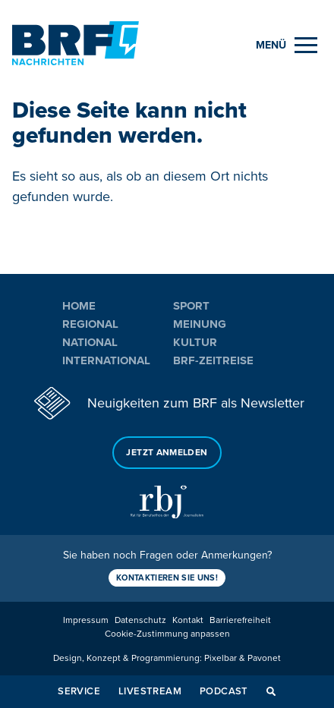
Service (79, 691)
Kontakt (187, 620)
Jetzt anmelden (166, 452)
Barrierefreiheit (240, 620)
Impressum (86, 620)
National (90, 342)
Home (79, 306)
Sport (191, 306)
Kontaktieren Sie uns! (167, 578)
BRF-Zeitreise (213, 360)
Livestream (149, 691)
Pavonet (264, 658)
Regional (90, 324)
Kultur (195, 342)
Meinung (199, 324)
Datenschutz (140, 620)
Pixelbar (220, 658)
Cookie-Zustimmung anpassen (167, 634)
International (106, 360)
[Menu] (286, 45)
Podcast (224, 691)
